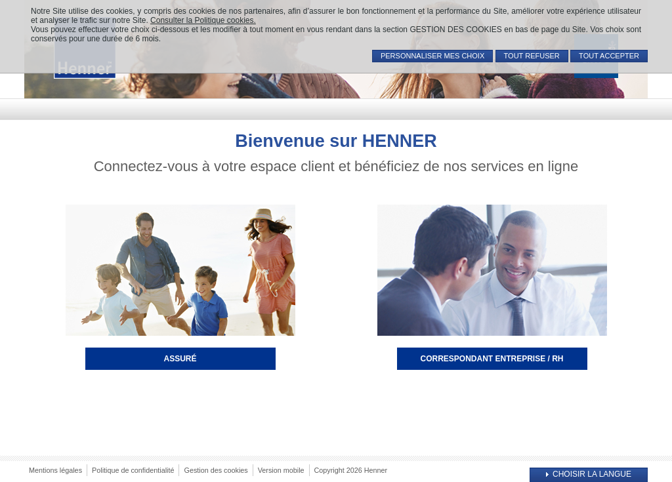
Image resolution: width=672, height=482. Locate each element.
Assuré (179, 358)
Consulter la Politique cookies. (203, 20)
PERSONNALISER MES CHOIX (432, 56)
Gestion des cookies (215, 470)
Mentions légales (55, 470)
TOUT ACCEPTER (609, 56)
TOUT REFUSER (532, 56)
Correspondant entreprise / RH (491, 358)
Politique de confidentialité (133, 470)
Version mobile (281, 470)
